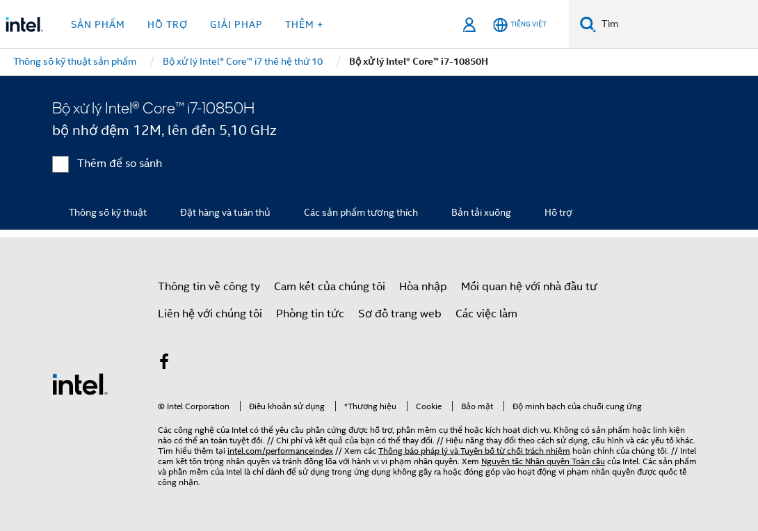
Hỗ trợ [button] (167, 24)
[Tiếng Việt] (520, 25)
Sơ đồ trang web (400, 314)
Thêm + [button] (304, 24)
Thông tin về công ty (209, 287)
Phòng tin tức (310, 314)
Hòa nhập (423, 287)
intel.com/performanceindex (280, 450)
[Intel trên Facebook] (164, 364)
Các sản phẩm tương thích (361, 212)
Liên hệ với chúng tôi (210, 314)
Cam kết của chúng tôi (329, 287)
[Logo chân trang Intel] (80, 383)
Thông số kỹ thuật (108, 212)
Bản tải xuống (481, 212)
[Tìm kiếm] (588, 24)
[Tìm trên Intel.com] (677, 24)
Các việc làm (486, 314)
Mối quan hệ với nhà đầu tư (529, 287)
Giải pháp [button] (236, 24)
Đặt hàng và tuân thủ (225, 212)
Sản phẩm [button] (98, 24)
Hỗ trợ (558, 212)
